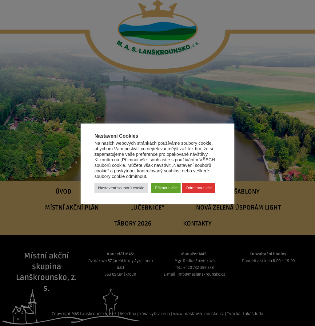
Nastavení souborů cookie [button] (121, 188)
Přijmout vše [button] (166, 188)
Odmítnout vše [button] (199, 188)
